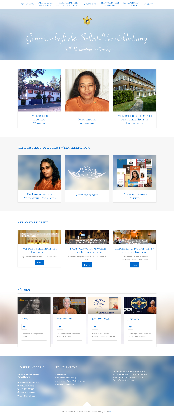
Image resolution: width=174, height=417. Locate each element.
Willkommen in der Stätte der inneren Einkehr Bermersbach (134, 119)
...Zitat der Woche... (87, 195)
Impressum (61, 374)
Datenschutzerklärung (66, 377)
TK (110, 411)
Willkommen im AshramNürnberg (39, 119)
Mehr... (39, 262)
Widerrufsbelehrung (65, 384)
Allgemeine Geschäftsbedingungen (71, 381)
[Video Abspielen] (24, 327)
